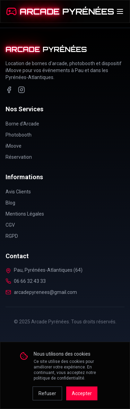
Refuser (47, 393)
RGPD (12, 236)
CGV (10, 225)
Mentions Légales (25, 214)
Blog (10, 203)
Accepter (82, 393)
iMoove (13, 146)
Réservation (19, 157)
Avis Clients (18, 191)
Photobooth (19, 135)
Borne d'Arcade (22, 124)
